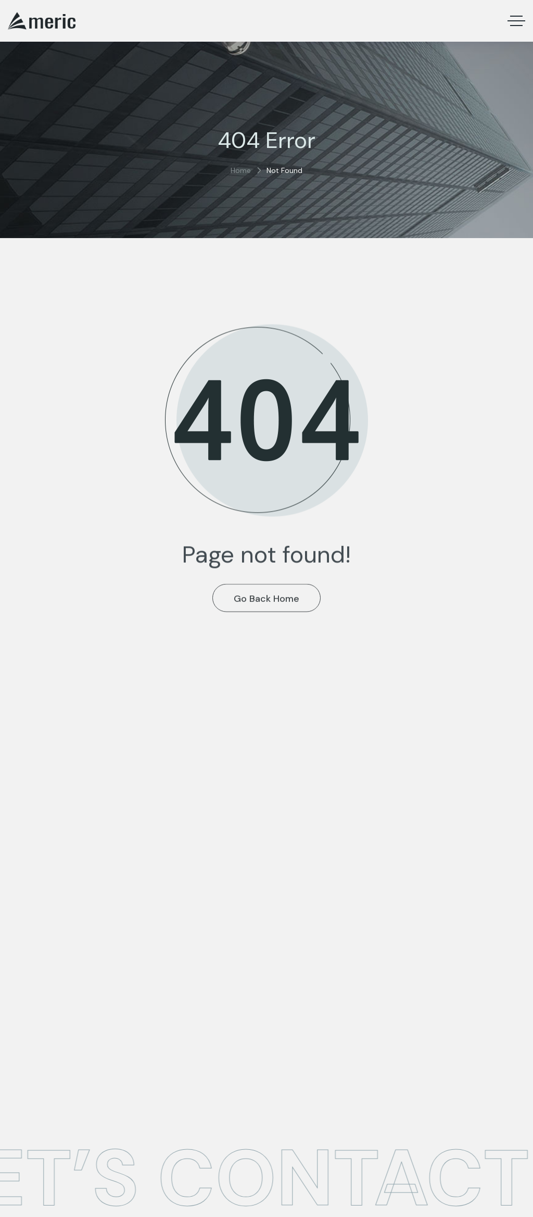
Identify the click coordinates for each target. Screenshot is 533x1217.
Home (241, 170)
